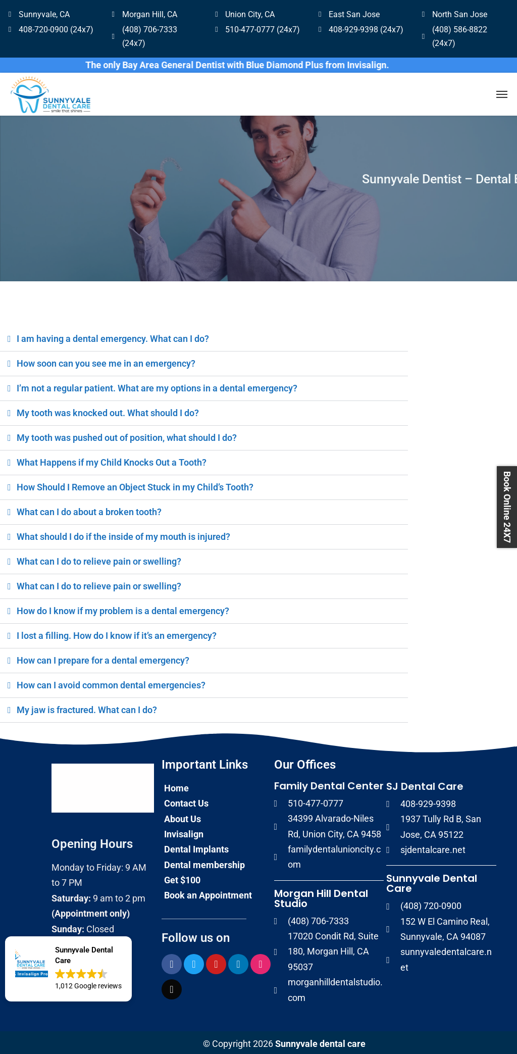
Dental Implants (196, 846)
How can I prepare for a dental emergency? (103, 658)
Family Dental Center (329, 783)
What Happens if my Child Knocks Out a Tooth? (111, 460)
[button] (68, 968)
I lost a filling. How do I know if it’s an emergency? (117, 633)
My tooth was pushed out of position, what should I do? (127, 435)
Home (176, 785)
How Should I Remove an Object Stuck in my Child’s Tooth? (135, 484)
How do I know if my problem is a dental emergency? (123, 608)
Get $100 (182, 877)
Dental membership (204, 862)
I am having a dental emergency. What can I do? (113, 336)
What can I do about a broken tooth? (89, 509)
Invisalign (183, 831)
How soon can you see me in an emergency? (106, 361)
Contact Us (186, 800)
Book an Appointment (208, 892)
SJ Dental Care (424, 784)
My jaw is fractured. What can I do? (87, 707)
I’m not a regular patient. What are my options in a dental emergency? (157, 385)
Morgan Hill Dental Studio (321, 896)
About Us (182, 816)
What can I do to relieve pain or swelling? (99, 559)
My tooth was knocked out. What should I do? (108, 410)
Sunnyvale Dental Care (431, 881)
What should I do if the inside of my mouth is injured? (123, 534)
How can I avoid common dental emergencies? (111, 682)
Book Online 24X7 (507, 507)
